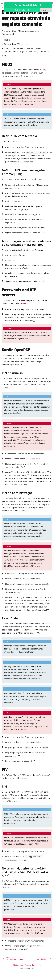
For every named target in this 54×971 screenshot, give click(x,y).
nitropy (23, 778)
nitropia (41, 69)
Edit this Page (18, 965)
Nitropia (26, 303)
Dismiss (45, 10)
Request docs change (33, 965)
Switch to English (22, 10)
